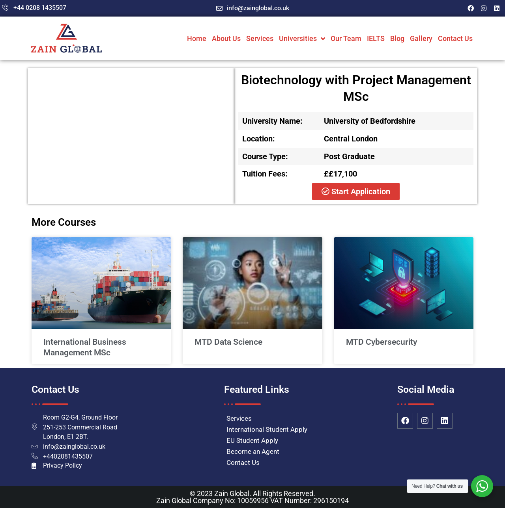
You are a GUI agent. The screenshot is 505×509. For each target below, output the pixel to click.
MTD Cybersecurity (381, 342)
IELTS (376, 38)
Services (259, 38)
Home (196, 38)
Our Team (346, 38)
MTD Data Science (228, 342)
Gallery (421, 38)
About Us (226, 38)
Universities (302, 38)
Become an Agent (252, 451)
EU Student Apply (252, 440)
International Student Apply (266, 429)
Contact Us (455, 38)
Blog (397, 38)
